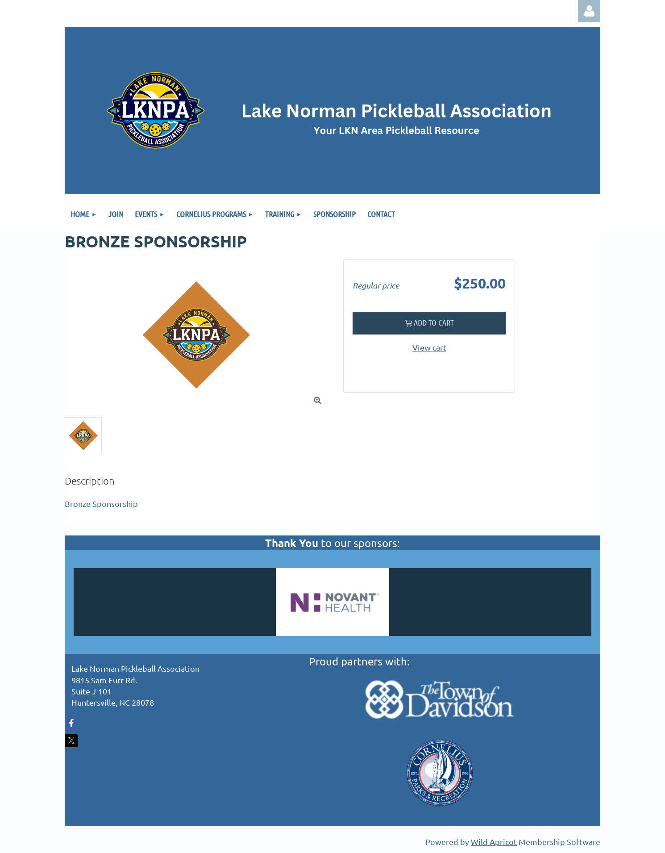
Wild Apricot (494, 841)
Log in (589, 11)
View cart (429, 347)
